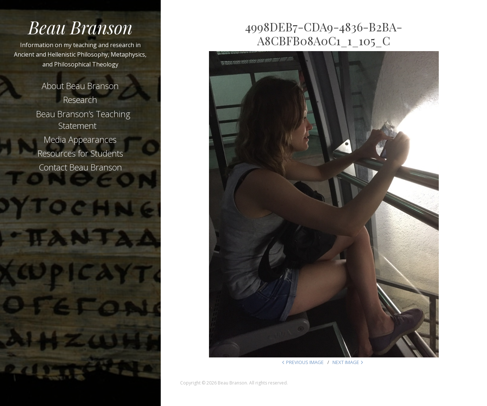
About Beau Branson (80, 86)
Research (80, 100)
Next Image (345, 362)
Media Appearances (80, 139)
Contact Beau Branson (80, 167)
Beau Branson (80, 27)
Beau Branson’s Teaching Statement (83, 119)
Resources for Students (80, 153)
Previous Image (305, 362)
